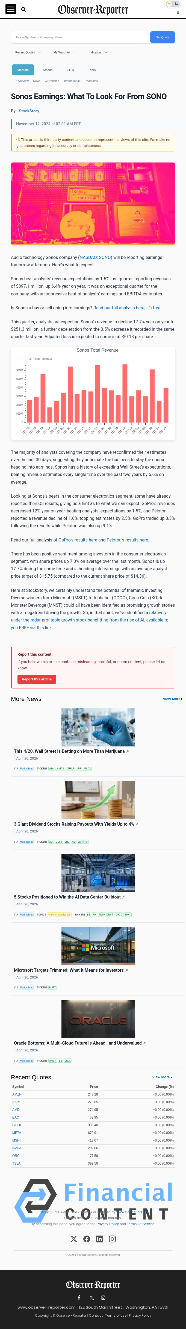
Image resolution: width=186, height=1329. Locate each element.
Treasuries (91, 80)
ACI (51, 841)
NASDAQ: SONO (95, 257)
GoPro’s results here (77, 540)
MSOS (87, 768)
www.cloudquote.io (131, 1212)
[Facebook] (86, 1239)
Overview (22, 80)
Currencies (52, 80)
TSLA (16, 1163)
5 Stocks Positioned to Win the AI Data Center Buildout (69, 897)
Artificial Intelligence (59, 914)
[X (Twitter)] (73, 1239)
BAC (15, 1117)
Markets (23, 70)
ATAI (51, 768)
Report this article (37, 679)
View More (171, 699)
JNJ (67, 841)
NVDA (102, 914)
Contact (96, 1315)
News (36, 80)
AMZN (52, 1060)
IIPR (79, 768)
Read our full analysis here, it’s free (126, 307)
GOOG (17, 1125)
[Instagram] (112, 1239)
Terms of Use (115, 1315)
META (16, 1133)
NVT (110, 914)
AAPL (16, 1102)
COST (59, 841)
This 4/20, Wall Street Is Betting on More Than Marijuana (71, 751)
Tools (92, 70)
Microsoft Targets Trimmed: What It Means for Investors (71, 970)
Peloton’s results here (127, 540)
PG (86, 841)
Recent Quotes (25, 52)
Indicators (95, 52)
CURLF (70, 768)
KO (73, 841)
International (71, 80)
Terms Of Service (140, 1224)
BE (88, 914)
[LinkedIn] (99, 1239)
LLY (80, 841)
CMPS (60, 768)
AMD (16, 1110)
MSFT (52, 987)
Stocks (47, 70)
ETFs (70, 70)
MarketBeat (26, 768)
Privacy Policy (107, 1224)
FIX (94, 914)
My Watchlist (62, 52)
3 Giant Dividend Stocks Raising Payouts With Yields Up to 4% (76, 824)
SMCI (128, 914)
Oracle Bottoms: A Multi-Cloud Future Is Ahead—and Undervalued (80, 1043)
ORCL (119, 914)
